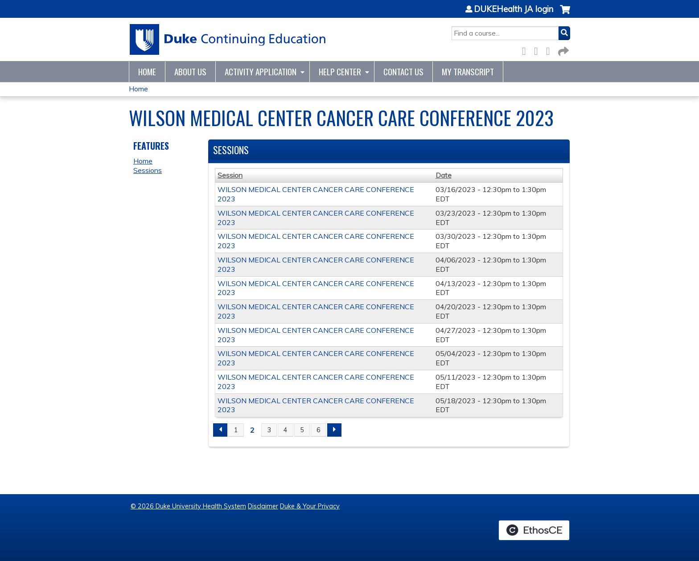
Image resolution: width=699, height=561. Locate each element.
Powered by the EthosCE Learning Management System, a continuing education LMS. (534, 530)
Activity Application (260, 71)
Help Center (340, 71)
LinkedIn (550, 50)
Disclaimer (263, 506)
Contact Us (403, 71)
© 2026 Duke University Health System (188, 506)
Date (444, 175)
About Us (190, 71)
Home (147, 71)
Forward (562, 50)
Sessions (147, 170)
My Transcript (468, 71)
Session (230, 175)
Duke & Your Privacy (310, 506)
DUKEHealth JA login (513, 9)
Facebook (526, 50)
